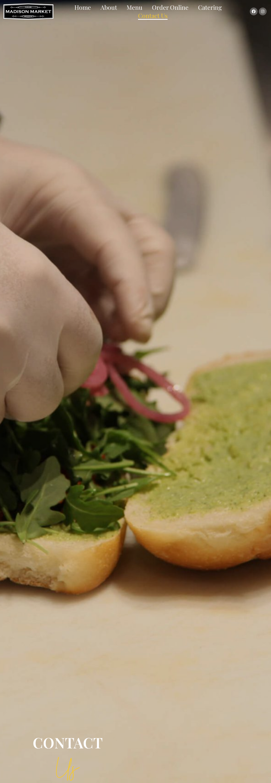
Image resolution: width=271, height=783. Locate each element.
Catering (210, 7)
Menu (134, 7)
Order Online (170, 7)
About (108, 7)
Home (82, 7)
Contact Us (153, 15)
